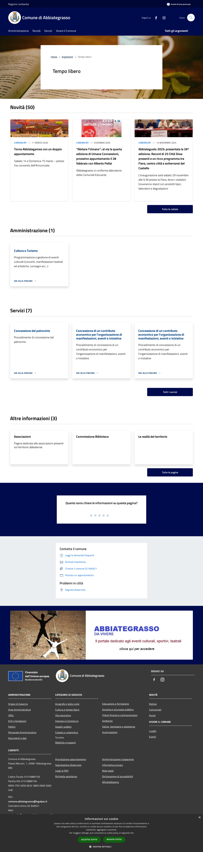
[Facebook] (155, 17)
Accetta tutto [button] (89, 839)
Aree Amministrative (19, 710)
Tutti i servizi (170, 392)
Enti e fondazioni (17, 721)
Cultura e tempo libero (67, 710)
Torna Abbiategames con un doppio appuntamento (38, 151)
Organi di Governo (18, 704)
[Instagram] (163, 17)
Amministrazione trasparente (118, 759)
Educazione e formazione (115, 704)
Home (54, 57)
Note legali (108, 771)
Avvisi (152, 715)
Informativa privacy (112, 765)
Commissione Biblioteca (92, 436)
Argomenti (67, 57)
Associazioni (22, 436)
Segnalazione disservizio (68, 765)
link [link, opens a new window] (132, 833)
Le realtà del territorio (152, 436)
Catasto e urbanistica (66, 732)
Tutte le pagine (170, 472)
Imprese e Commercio (66, 721)
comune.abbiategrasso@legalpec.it (27, 801)
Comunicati (20, 142)
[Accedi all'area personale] (179, 4)
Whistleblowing (110, 782)
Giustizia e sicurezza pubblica (118, 709)
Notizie (153, 704)
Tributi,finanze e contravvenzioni (120, 715)
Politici (12, 727)
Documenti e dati (17, 738)
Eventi (152, 737)
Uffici (11, 715)
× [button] (199, 817)
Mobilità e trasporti (65, 742)
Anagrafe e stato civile (67, 704)
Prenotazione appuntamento (70, 759)
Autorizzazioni (110, 732)
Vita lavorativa (63, 715)
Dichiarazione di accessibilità (117, 776)
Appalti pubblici (63, 727)
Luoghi (152, 731)
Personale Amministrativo (22, 732)
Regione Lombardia (18, 4)
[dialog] (101, 833)
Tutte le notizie (170, 209)
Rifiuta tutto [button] (114, 839)
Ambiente (107, 721)
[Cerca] (191, 17)
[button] (101, 846)
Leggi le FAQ (62, 771)
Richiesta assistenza (66, 776)
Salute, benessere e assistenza (118, 726)
